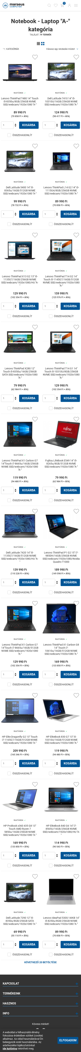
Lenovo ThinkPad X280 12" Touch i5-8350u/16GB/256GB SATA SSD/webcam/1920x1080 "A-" (20, 373)
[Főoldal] (13, 5)
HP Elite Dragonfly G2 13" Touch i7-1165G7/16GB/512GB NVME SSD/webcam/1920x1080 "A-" (20, 739)
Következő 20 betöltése (40, 962)
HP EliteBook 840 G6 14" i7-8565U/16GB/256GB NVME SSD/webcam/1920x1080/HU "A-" (61, 830)
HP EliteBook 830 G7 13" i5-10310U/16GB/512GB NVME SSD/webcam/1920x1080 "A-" (61, 739)
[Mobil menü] (76, 5)
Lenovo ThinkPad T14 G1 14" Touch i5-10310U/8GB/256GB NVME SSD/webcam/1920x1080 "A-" (61, 373)
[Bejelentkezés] (69, 5)
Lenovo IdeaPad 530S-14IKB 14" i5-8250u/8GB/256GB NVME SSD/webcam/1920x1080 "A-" (61, 920)
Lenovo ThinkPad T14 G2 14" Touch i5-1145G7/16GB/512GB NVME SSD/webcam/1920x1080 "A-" (61, 281)
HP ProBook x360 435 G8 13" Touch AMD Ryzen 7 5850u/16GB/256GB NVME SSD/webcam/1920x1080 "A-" (19, 830)
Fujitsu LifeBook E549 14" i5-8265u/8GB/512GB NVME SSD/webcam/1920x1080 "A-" (61, 463)
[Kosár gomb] (62, 5)
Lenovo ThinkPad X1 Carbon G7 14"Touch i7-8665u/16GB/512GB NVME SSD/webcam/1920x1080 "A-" (19, 649)
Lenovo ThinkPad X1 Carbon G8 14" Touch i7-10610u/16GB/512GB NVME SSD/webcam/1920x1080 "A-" (61, 649)
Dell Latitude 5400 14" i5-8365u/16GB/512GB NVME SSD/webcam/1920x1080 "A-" (19, 190)
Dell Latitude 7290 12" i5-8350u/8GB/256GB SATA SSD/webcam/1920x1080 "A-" (19, 920)
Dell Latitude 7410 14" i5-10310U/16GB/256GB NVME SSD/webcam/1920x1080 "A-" (61, 101)
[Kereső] (49, 5)
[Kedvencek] (55, 5)
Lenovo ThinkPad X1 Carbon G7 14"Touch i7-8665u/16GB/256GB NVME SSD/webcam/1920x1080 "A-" (19, 465)
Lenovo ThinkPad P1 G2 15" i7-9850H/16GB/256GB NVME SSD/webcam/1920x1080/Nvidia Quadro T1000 (61, 557)
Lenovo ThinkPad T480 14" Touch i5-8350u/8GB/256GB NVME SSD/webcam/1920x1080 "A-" (19, 101)
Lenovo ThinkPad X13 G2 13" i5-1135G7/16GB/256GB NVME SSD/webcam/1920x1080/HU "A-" (19, 281)
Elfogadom (67, 1040)
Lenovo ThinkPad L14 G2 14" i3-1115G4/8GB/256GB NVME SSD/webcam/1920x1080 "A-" (61, 190)
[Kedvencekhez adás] (35, 57)
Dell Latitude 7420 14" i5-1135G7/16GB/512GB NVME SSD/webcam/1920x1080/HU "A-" (19, 557)
